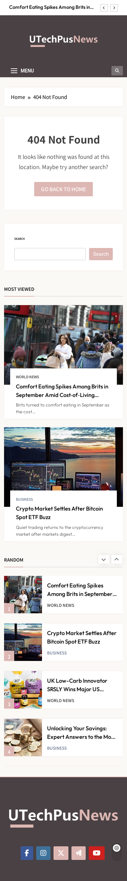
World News (27, 376)
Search (19, 238)
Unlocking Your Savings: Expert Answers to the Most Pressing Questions (81, 737)
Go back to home (63, 189)
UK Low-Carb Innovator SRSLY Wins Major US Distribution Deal (77, 689)
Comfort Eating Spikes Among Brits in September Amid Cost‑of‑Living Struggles (54, 7)
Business (24, 499)
